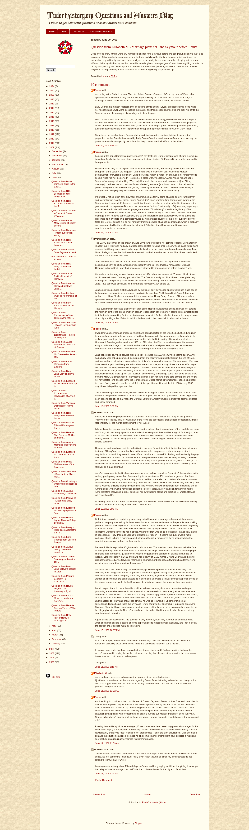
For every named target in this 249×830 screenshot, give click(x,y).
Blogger (138, 823)
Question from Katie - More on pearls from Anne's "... (62, 598)
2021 (52, 95)
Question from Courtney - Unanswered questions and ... (64, 484)
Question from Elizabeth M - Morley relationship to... (64, 384)
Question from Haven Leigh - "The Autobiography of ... (62, 588)
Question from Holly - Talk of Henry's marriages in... (61, 618)
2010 (52, 143)
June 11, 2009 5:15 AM (106, 666)
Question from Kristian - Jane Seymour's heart (63, 251)
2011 (52, 138)
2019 (52, 103)
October (56, 160)
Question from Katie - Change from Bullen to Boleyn (63, 540)
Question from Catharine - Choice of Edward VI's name (63, 213)
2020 (52, 99)
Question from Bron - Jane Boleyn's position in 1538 (63, 569)
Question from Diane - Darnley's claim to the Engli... (63, 184)
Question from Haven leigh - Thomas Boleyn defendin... (63, 520)
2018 (52, 108)
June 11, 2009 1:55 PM (106, 773)
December (57, 151)
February (57, 639)
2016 (52, 116)
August (56, 168)
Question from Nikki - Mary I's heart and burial (61, 266)
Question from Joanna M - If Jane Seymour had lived (63, 325)
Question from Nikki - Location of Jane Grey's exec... (61, 194)
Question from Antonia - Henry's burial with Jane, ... (63, 286)
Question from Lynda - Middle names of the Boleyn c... (62, 464)
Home (51, 31)
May (54, 626)
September (58, 164)
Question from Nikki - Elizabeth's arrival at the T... (62, 204)
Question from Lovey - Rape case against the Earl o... (63, 530)
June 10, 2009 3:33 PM (106, 406)
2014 (52, 125)
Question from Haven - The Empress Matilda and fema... (63, 435)
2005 (52, 662)
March (55, 634)
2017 (52, 112)
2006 (52, 657)
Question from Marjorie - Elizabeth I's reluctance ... (63, 579)
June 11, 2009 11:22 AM (107, 690)
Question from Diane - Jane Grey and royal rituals (62, 374)
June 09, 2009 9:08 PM (106, 322)
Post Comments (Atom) (153, 802)
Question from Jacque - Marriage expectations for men (63, 445)
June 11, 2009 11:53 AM (107, 743)
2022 (52, 90)
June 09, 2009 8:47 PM (106, 232)
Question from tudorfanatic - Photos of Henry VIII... (63, 335)
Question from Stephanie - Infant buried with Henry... (63, 233)
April (54, 630)
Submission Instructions (101, 31)
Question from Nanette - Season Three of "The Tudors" (63, 608)
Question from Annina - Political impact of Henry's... (62, 276)
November (57, 155)
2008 (52, 649)
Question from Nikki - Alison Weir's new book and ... (61, 243)
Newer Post (99, 794)
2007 (52, 653)
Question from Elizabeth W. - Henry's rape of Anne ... (63, 455)
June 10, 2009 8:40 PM (106, 509)
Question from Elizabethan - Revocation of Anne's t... (63, 394)
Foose (97, 90)
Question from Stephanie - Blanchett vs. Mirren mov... (63, 474)
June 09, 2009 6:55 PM (106, 145)
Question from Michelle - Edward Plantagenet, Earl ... (63, 425)
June (55, 177)
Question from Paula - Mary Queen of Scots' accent (63, 223)
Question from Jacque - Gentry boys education (63, 492)
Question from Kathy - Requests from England (62, 364)
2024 (52, 86)
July (54, 173)
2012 (52, 134)
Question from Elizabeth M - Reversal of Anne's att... (63, 354)
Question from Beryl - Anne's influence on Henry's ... (62, 305)
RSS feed (53, 677)
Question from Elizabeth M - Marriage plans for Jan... (63, 510)
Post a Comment (103, 780)
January (56, 643)
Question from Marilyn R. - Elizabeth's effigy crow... (63, 501)
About (63, 31)
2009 (52, 147)
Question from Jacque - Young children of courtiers (63, 549)
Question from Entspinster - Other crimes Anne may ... (62, 315)
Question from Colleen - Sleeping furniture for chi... (63, 559)
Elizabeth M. (100, 673)
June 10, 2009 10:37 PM (107, 630)
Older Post (195, 794)
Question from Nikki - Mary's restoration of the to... (62, 415)
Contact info (78, 31)
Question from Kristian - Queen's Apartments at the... (64, 296)
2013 (52, 130)
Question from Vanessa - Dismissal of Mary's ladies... (63, 406)
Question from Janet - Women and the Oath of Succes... (63, 345)
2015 (52, 121)
